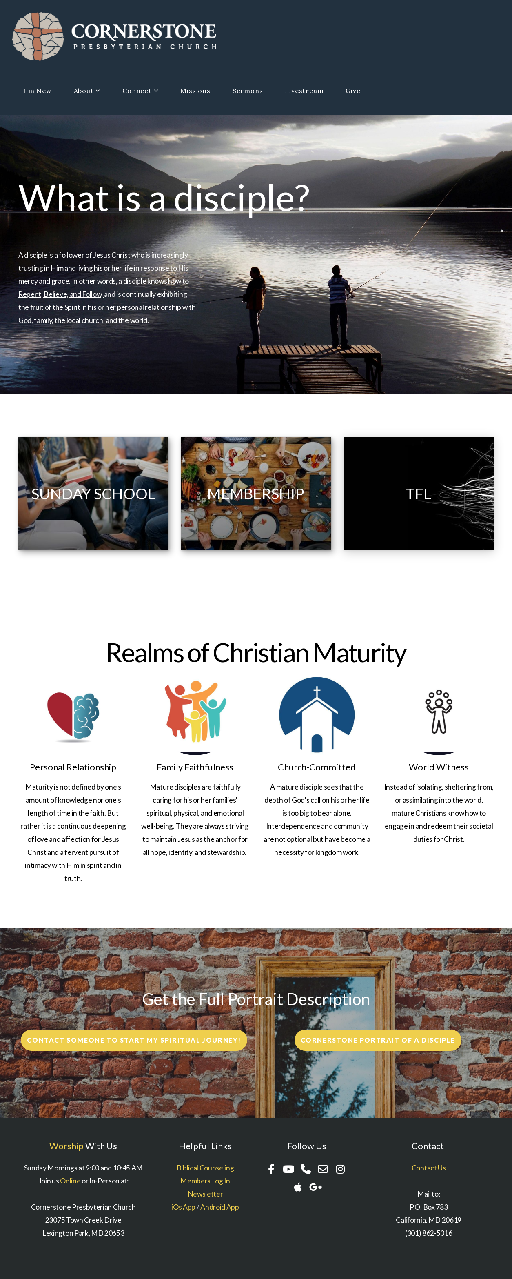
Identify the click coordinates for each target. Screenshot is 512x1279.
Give (353, 91)
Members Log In (205, 1181)
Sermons (248, 91)
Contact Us (429, 1167)
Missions (195, 91)
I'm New (37, 91)
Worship (66, 1145)
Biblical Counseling (205, 1167)
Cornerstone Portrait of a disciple (378, 1040)
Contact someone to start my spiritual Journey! (134, 1040)
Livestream (304, 91)
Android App (219, 1207)
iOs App (183, 1207)
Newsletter (205, 1194)
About (87, 91)
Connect (140, 91)
